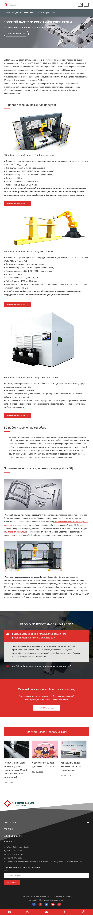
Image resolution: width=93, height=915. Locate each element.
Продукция (16, 13)
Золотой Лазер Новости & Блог (46, 731)
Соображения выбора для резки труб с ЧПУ (43, 765)
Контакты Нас (46, 708)
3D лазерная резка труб (15, 532)
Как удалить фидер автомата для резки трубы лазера (71, 766)
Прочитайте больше (17, 203)
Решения (46, 829)
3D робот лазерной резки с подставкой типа (28, 251)
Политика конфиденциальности (52, 900)
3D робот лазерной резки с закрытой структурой (31, 377)
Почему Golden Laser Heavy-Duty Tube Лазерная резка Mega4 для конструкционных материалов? (15, 770)
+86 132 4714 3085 (14, 858)
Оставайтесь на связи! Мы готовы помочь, (46, 689)
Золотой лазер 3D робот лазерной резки (39, 13)
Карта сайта (32, 900)
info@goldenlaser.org (15, 854)
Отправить (12, 882)
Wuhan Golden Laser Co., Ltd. (42, 896)
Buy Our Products (16, 33)
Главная (7, 13)
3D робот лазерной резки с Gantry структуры (29, 155)
